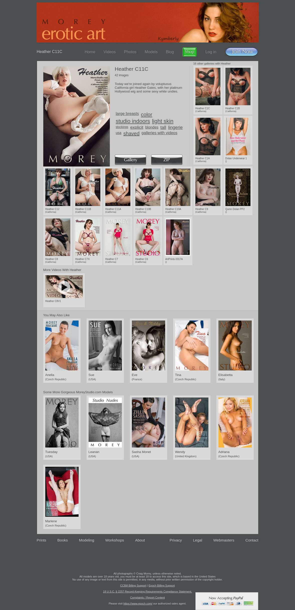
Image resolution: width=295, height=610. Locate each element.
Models (151, 52)
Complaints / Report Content (147, 597)
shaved (131, 133)
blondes (152, 127)
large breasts (127, 114)
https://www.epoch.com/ (137, 603)
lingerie (175, 127)
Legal (197, 540)
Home (90, 52)
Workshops (114, 540)
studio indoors (133, 121)
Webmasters (223, 540)
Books (62, 540)
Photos (130, 52)
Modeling (86, 540)
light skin (162, 121)
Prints (41, 540)
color (146, 114)
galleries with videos (159, 133)
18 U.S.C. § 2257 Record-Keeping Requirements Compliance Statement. (147, 591)
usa (119, 133)
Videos (110, 52)
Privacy (176, 540)
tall (163, 127)
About (140, 540)
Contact (251, 540)
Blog (170, 52)
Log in (210, 52)
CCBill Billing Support (133, 585)
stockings (122, 127)
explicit (136, 127)
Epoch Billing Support (162, 585)
